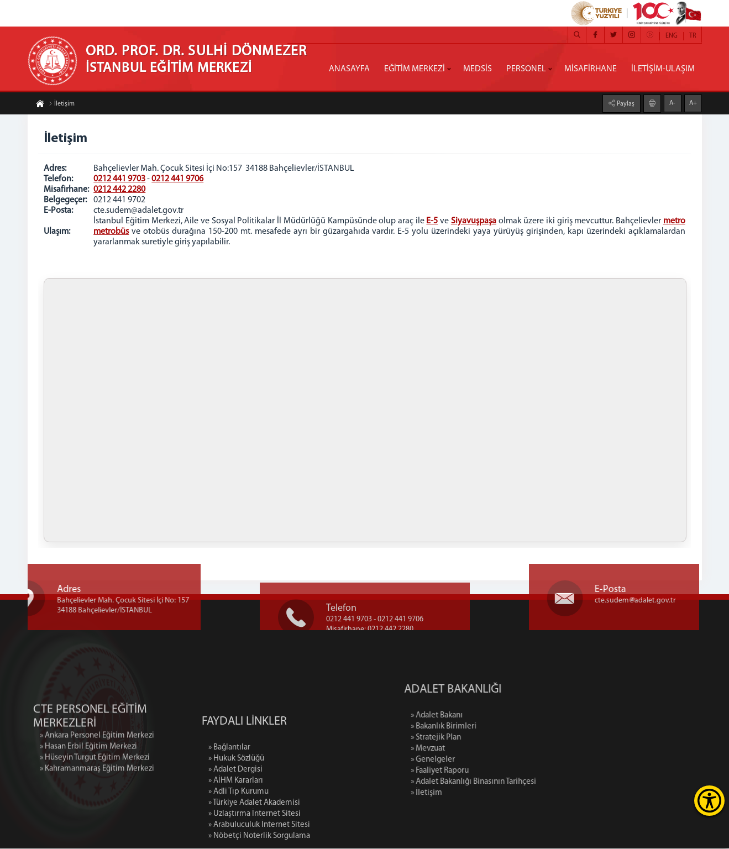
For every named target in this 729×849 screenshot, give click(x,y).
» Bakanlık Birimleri (486, 727)
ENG (671, 36)
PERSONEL (526, 69)
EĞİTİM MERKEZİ (414, 69)
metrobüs (111, 231)
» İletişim (469, 793)
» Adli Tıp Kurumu (238, 833)
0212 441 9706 (178, 179)
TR (692, 36)
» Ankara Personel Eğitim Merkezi (97, 762)
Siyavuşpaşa (473, 221)
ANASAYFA (349, 69)
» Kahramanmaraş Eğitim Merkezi (97, 795)
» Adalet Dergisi (235, 810)
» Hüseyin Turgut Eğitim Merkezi (95, 784)
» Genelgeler (475, 760)
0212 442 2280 (120, 189)
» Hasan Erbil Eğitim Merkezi (88, 773)
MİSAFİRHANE (590, 69)
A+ (693, 103)
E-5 (432, 221)
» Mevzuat (470, 749)
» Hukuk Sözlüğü (236, 799)
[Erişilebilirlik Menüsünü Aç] (709, 800)
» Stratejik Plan (478, 738)
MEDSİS (477, 69)
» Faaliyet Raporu (482, 771)
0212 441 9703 (120, 179)
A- (672, 103)
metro (674, 221)
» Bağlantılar (229, 788)
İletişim (62, 104)
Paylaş (624, 104)
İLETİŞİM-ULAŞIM (663, 69)
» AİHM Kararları (235, 821)
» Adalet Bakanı (479, 716)
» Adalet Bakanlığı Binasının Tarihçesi (516, 782)
